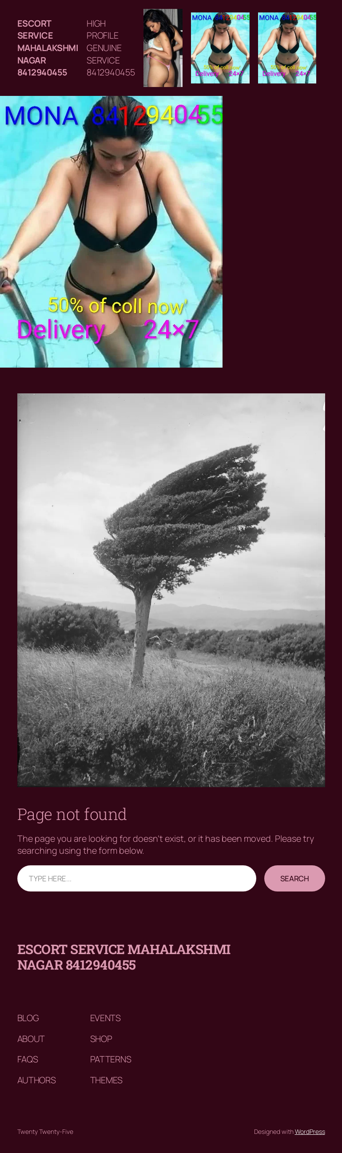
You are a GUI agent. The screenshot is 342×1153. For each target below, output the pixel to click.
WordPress (310, 1131)
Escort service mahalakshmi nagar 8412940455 (48, 48)
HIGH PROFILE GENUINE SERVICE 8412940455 (111, 48)
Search (294, 878)
